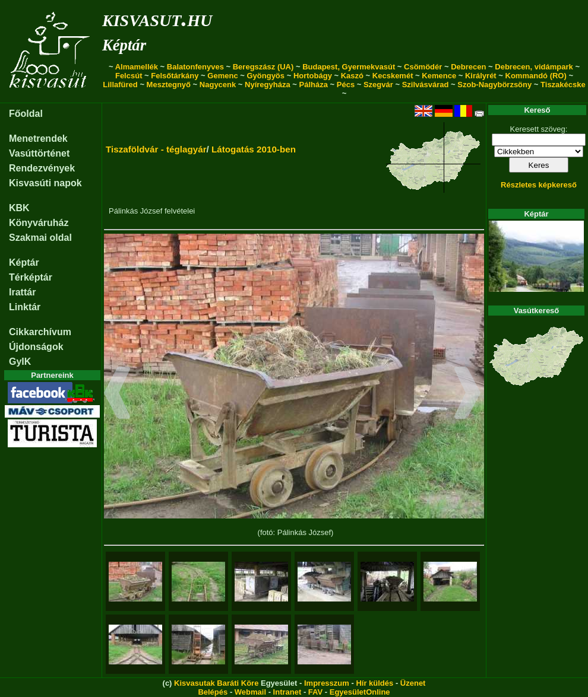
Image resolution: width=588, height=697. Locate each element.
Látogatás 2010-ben (253, 149)
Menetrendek (38, 138)
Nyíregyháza (267, 84)
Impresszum (326, 683)
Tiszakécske (563, 84)
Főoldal (26, 114)
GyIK (20, 362)
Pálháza (313, 84)
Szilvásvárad (425, 84)
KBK (19, 208)
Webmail (250, 692)
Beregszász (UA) (263, 66)
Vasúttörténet (39, 153)
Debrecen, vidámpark (534, 66)
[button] (117, 394)
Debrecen (468, 66)
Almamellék (136, 66)
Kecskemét (392, 75)
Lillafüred (120, 84)
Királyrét (481, 75)
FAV (315, 692)
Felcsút (129, 75)
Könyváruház (38, 223)
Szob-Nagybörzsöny (494, 84)
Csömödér (423, 66)
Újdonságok (36, 347)
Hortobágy (312, 75)
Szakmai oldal (40, 238)
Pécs (346, 84)
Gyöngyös (265, 75)
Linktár (24, 307)
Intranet (287, 692)
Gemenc (222, 75)
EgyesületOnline (360, 692)
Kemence (439, 75)
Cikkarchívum (40, 332)
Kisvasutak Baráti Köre (216, 683)
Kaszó (352, 75)
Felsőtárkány (174, 75)
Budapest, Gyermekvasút (348, 66)
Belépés (212, 692)
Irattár (22, 292)
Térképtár (30, 277)
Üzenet (413, 683)
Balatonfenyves (195, 66)
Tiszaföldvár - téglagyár (156, 149)
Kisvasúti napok (45, 183)
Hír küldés (374, 683)
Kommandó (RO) (536, 75)
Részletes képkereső (539, 184)
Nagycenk (218, 84)
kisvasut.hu (157, 18)
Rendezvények (42, 168)
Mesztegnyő (169, 84)
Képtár (124, 45)
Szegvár (378, 84)
